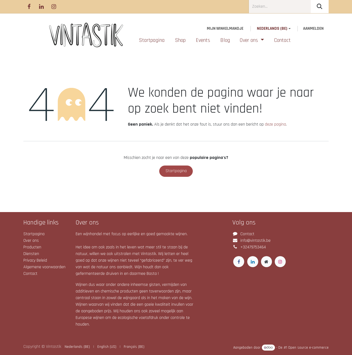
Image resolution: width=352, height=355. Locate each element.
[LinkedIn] (41, 6)
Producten (32, 247)
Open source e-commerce (308, 347)
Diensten (31, 254)
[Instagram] (53, 6)
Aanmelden (313, 28)
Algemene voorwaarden (44, 267)
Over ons (31, 240)
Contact (30, 274)
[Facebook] (28, 6)
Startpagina (176, 171)
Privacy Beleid (35, 260)
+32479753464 (253, 247)
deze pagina (275, 124)
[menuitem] (152, 40)
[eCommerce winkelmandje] (225, 28)
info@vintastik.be (255, 240)
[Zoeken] (320, 6)
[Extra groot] (266, 261)
